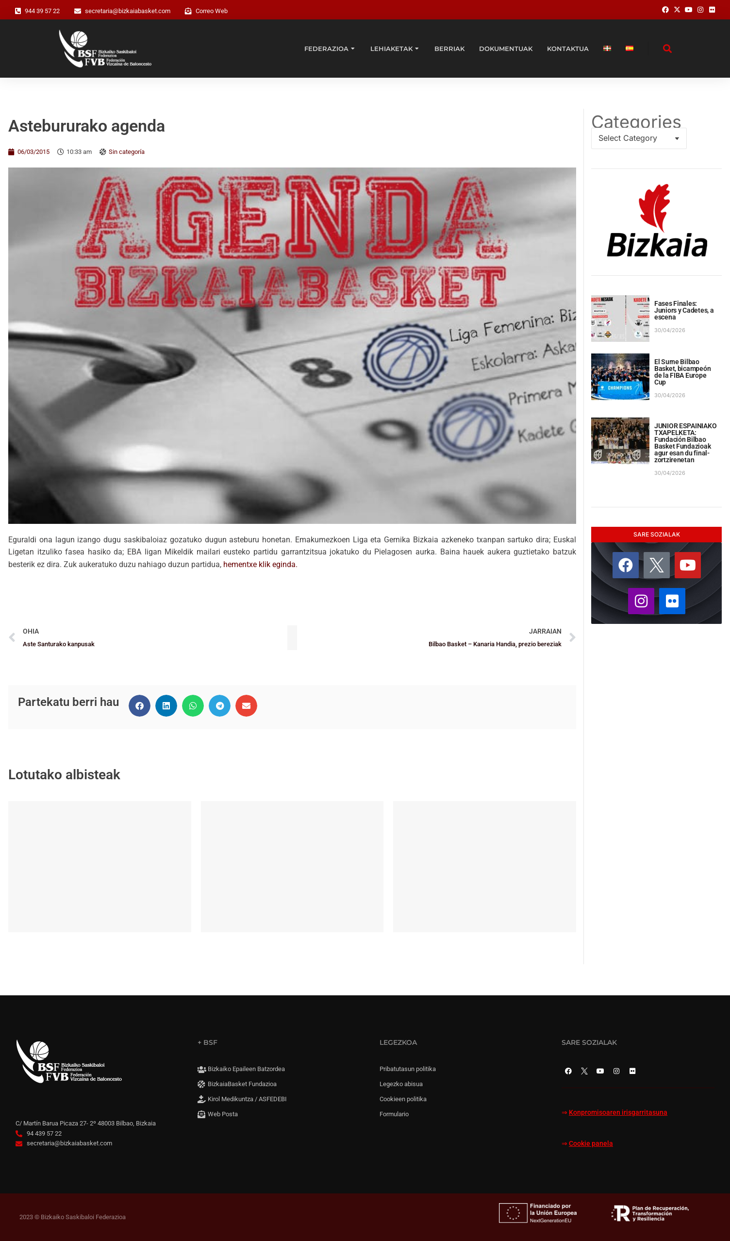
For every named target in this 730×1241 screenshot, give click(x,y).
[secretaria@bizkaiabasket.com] (77, 11)
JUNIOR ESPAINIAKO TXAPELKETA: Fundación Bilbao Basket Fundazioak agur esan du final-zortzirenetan (685, 443)
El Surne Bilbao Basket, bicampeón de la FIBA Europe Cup (682, 372)
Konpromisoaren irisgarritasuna (618, 1112)
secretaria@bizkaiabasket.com (127, 11)
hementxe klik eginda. (260, 564)
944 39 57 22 (42, 11)
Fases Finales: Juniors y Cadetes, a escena (683, 310)
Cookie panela (591, 1144)
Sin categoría (127, 151)
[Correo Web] (188, 11)
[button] (139, 706)
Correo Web (212, 11)
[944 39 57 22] (18, 11)
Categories (636, 122)
